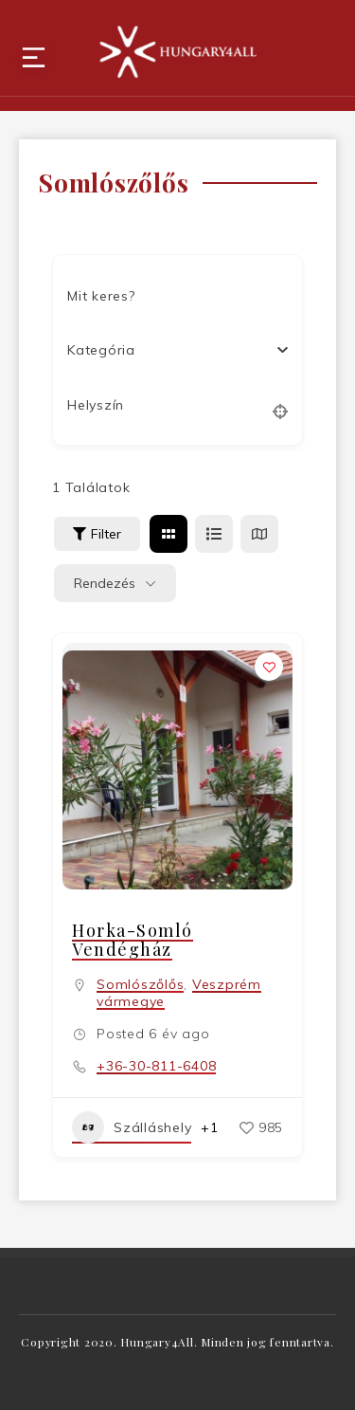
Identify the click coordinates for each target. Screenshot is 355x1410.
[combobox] (170, 350)
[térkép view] (259, 534)
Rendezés (104, 583)
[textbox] (101, 350)
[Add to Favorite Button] (269, 666)
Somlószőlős (140, 984)
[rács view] (168, 534)
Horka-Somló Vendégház (132, 940)
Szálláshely (131, 1127)
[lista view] (214, 534)
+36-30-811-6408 (156, 1065)
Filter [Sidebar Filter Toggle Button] (97, 533)
